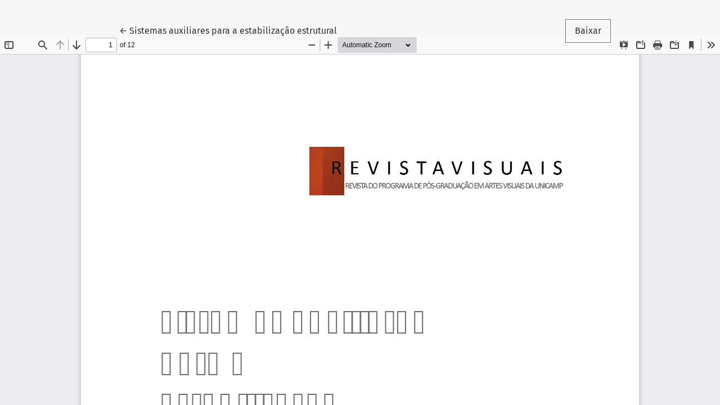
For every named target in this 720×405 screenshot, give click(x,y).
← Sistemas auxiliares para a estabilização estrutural (228, 30)
